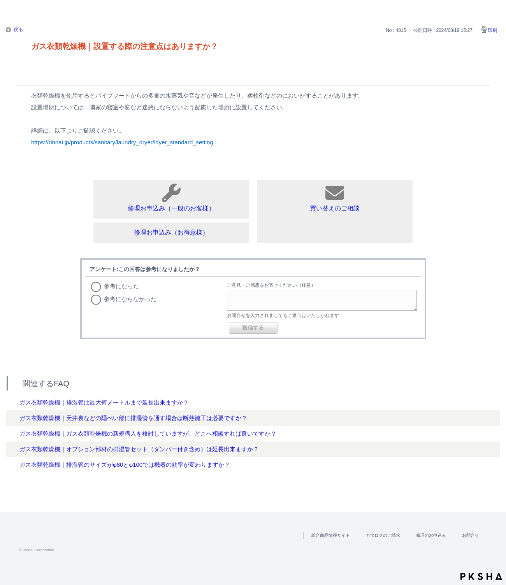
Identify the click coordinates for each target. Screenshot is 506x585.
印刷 (492, 30)
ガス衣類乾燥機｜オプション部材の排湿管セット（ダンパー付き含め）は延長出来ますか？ (139, 449)
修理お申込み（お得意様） (171, 232)
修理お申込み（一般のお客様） (171, 198)
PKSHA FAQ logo (481, 576)
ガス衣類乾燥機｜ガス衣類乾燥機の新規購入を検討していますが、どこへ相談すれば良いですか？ (147, 433)
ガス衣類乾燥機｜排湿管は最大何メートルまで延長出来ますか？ (104, 402)
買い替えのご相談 (335, 198)
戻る (18, 29)
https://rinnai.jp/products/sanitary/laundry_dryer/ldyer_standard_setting (122, 142)
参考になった (121, 286)
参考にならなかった (130, 299)
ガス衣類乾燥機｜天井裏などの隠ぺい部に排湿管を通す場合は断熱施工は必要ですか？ (133, 418)
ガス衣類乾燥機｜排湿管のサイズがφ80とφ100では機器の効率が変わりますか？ (124, 464)
